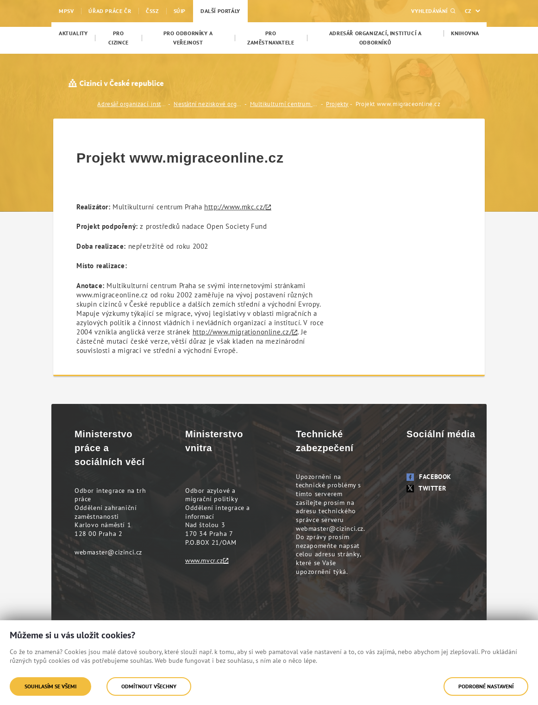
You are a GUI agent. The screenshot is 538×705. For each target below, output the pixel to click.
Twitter (426, 488)
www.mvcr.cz (204, 560)
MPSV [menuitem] (66, 10)
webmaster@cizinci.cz (108, 552)
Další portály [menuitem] (220, 10)
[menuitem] (73, 33)
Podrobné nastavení (485, 686)
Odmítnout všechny (148, 686)
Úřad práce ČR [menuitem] (109, 10)
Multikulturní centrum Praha (284, 104)
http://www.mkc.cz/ (235, 206)
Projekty (337, 104)
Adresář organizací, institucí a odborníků (132, 104)
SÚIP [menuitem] (180, 10)
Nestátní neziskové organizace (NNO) (208, 104)
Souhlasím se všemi (50, 686)
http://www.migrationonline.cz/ (242, 331)
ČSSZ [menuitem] (152, 10)
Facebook (429, 476)
